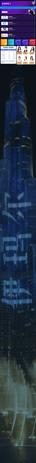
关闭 (34, 1)
